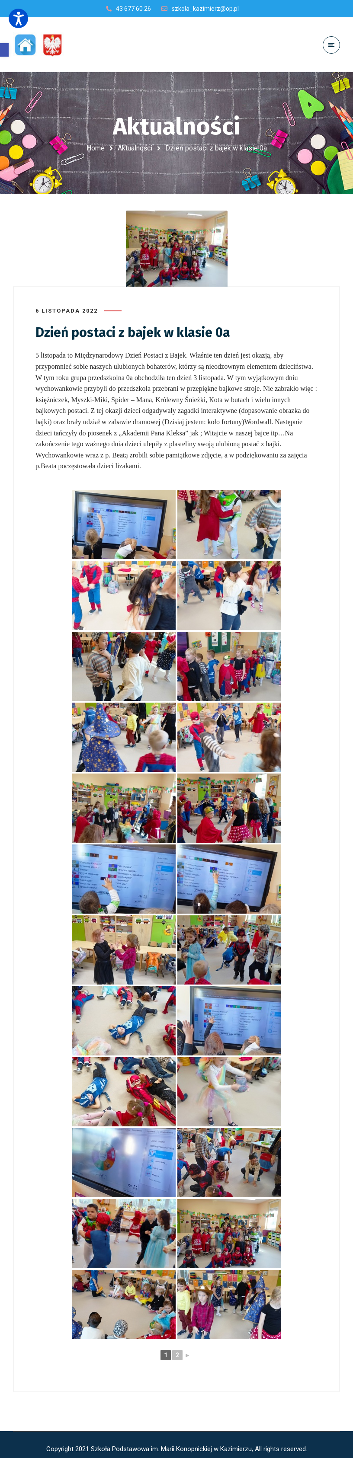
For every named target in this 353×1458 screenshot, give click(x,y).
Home (96, 148)
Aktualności (135, 148)
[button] (4, 50)
